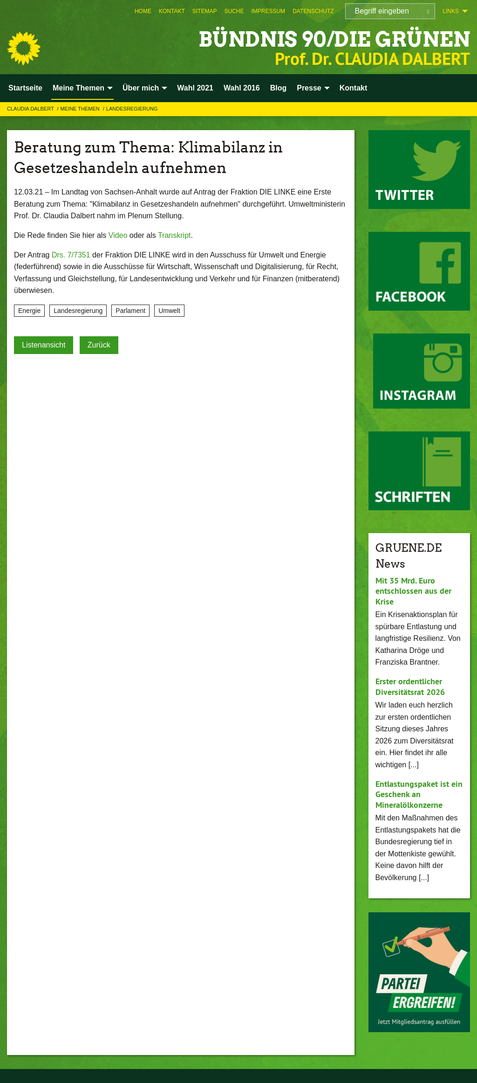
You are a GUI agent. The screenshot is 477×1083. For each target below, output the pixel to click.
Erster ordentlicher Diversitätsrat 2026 (410, 686)
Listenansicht (43, 345)
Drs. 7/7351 (71, 255)
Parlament (130, 310)
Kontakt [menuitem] (354, 88)
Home (143, 11)
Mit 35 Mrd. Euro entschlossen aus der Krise (413, 591)
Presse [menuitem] (309, 88)
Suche (234, 11)
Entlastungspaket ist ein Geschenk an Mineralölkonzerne (419, 794)
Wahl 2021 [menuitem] (195, 88)
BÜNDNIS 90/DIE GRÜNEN (334, 39)
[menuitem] (143, 11)
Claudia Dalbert (31, 108)
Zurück (99, 345)
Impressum (268, 11)
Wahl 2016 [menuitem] (242, 88)
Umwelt (169, 310)
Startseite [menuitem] (25, 88)
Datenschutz (313, 11)
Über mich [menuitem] (141, 88)
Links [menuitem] (451, 11)
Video (118, 235)
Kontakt (172, 11)
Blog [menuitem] (278, 88)
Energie (29, 310)
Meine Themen (81, 108)
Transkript (174, 235)
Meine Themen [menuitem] (78, 88)
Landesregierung (132, 108)
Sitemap (204, 11)
